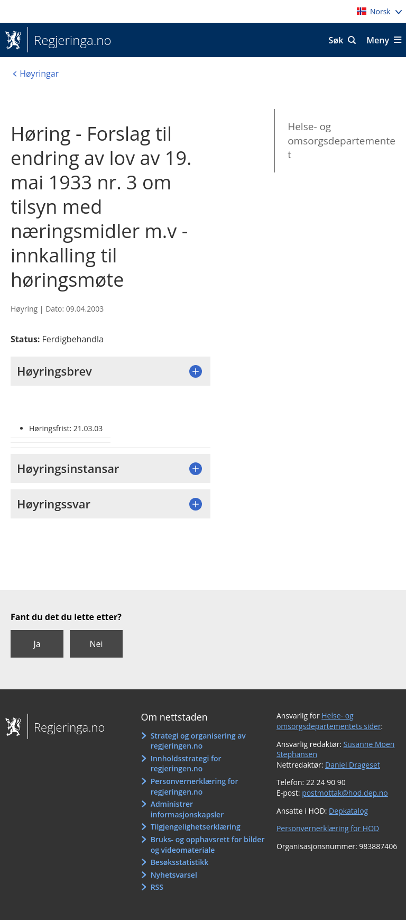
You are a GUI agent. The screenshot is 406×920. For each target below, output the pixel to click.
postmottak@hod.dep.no (345, 793)
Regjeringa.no (69, 40)
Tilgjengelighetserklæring (196, 827)
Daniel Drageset (352, 765)
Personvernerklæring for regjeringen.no (194, 786)
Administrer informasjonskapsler (187, 809)
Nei (96, 644)
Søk (336, 40)
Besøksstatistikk (180, 862)
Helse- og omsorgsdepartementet (341, 140)
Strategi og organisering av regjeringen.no (198, 741)
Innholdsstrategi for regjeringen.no (186, 763)
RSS (157, 887)
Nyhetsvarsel (174, 875)
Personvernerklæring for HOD (327, 828)
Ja (36, 644)
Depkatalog (348, 811)
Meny (377, 40)
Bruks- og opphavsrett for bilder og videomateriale (208, 844)
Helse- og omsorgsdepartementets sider (328, 721)
